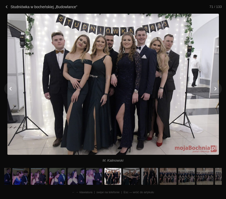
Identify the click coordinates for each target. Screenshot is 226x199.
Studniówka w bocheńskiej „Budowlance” (40, 6)
